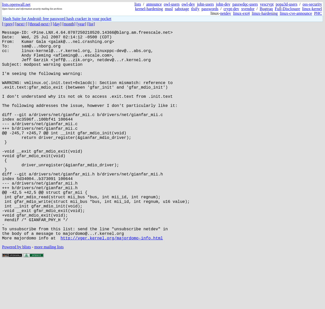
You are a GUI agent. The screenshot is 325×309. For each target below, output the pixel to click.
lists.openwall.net (16, 4)
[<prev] (8, 24)
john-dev (223, 4)
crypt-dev (231, 9)
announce (154, 4)
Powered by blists (16, 293)
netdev (225, 13)
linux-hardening (265, 13)
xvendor (247, 9)
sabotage (182, 9)
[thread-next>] (40, 24)
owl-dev (188, 4)
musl (169, 9)
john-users (205, 4)
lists (137, 4)
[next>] (21, 24)
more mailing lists (49, 293)
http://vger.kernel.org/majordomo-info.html (111, 284)
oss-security (312, 4)
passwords (209, 9)
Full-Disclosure (287, 9)
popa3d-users (286, 4)
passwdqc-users (245, 4)
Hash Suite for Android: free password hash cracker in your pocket (57, 19)
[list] (91, 24)
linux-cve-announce (296, 13)
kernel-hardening (149, 9)
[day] (57, 24)
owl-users (172, 4)
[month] (69, 24)
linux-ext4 (241, 13)
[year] (81, 24)
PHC (318, 13)
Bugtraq (266, 9)
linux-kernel (312, 9)
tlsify (195, 9)
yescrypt (267, 4)
